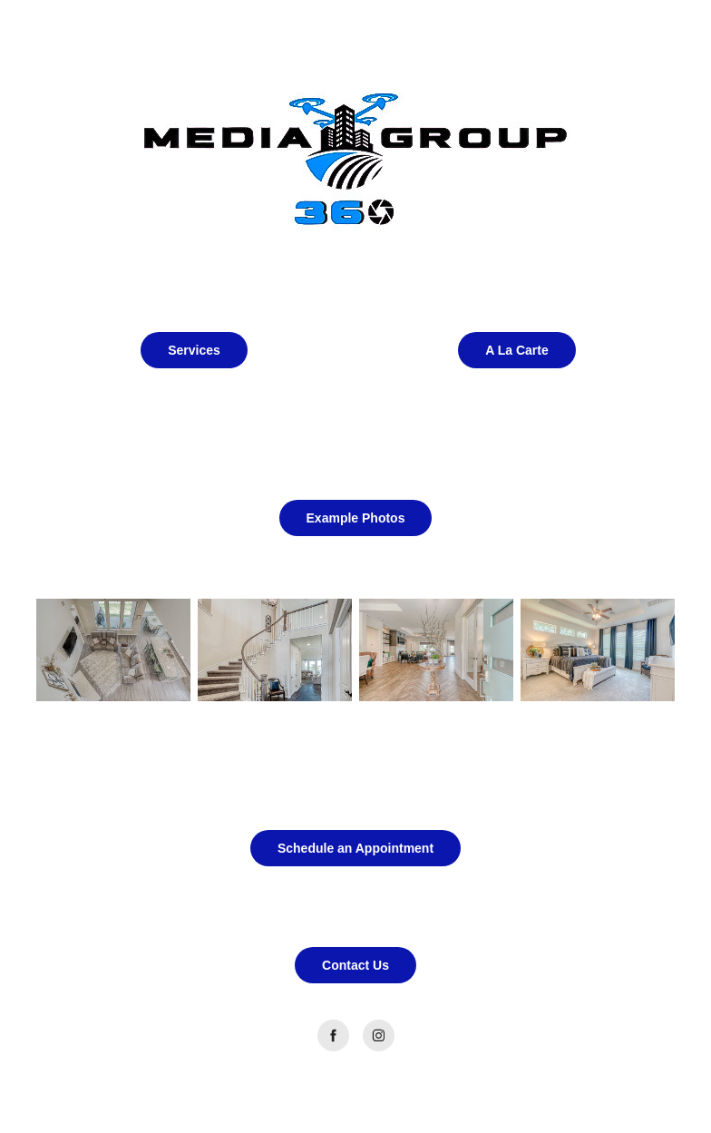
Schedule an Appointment (355, 848)
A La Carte (517, 350)
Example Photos (356, 518)
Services (194, 350)
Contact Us (355, 965)
